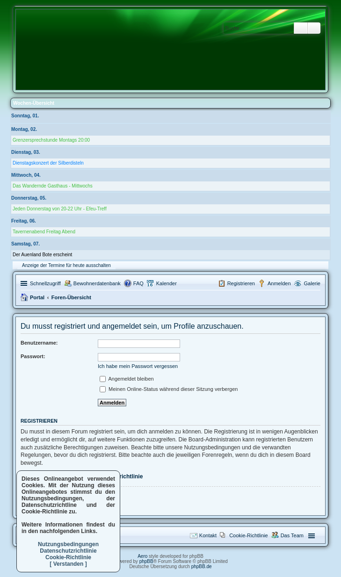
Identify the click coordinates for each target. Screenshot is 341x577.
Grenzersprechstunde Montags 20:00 (51, 140)
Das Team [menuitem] (292, 535)
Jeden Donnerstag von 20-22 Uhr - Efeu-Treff (60, 208)
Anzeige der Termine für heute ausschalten (66, 265)
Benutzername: (39, 343)
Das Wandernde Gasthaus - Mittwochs (53, 185)
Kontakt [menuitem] (208, 535)
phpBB (146, 561)
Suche (301, 28)
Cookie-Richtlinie (68, 557)
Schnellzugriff (45, 283)
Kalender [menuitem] (166, 283)
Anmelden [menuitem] (279, 283)
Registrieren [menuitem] (241, 283)
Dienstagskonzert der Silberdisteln (48, 163)
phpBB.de (201, 566)
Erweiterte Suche (314, 28)
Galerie (312, 283)
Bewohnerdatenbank (97, 283)
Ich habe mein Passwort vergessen (138, 366)
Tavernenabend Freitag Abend (44, 231)
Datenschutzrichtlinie (68, 551)
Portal (37, 297)
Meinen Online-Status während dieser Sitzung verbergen (169, 389)
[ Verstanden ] (68, 564)
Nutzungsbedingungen (68, 544)
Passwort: (33, 356)
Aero (142, 556)
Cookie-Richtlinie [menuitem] (248, 535)
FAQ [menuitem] (138, 283)
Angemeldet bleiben (127, 379)
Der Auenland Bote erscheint (42, 254)
